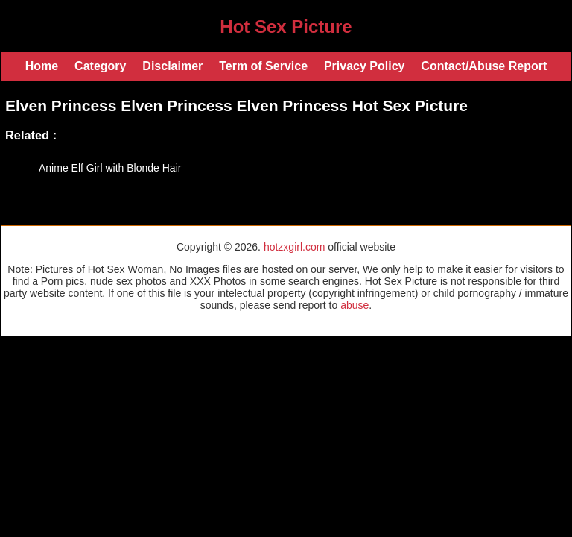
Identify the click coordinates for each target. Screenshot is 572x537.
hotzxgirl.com (294, 247)
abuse (354, 305)
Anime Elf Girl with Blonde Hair (110, 168)
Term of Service (263, 66)
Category (100, 66)
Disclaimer (172, 66)
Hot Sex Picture (286, 26)
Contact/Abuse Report (484, 66)
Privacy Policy (364, 66)
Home (41, 66)
